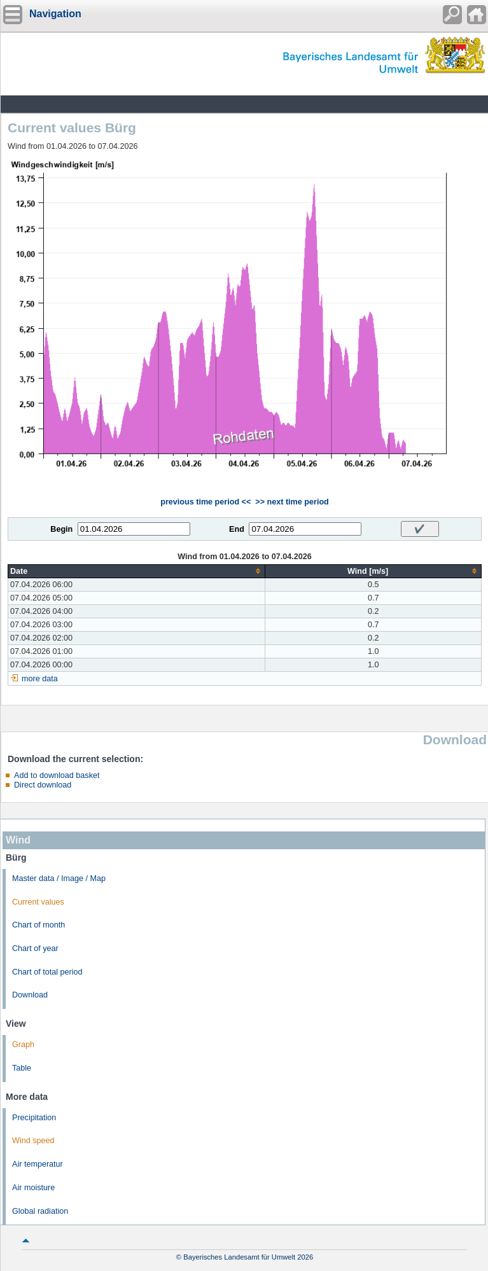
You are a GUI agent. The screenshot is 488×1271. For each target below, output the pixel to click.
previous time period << (205, 501)
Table (21, 1068)
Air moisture (33, 1187)
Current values (38, 902)
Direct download (42, 785)
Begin (61, 529)
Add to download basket (56, 775)
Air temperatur (37, 1164)
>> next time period (291, 501)
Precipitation (34, 1117)
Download (30, 994)
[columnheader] (136, 571)
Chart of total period (47, 972)
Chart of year (35, 948)
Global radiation (40, 1211)
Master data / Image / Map (59, 878)
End (236, 529)
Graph (23, 1044)
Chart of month (38, 924)
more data (40, 678)
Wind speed (33, 1140)
